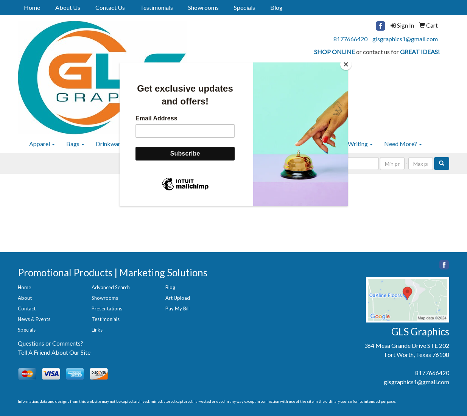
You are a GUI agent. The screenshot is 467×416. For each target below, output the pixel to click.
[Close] (346, 64)
